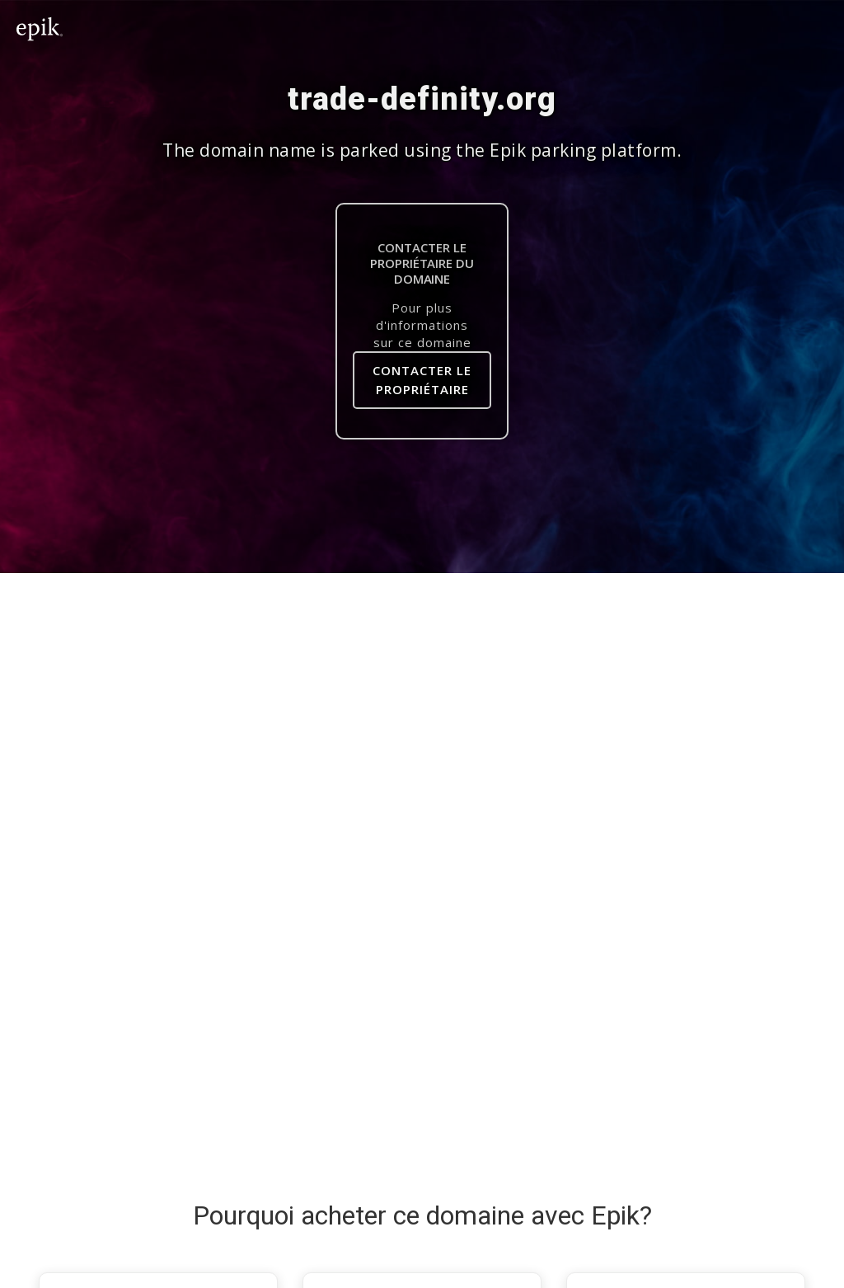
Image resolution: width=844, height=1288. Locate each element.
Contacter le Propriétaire (422, 379)
